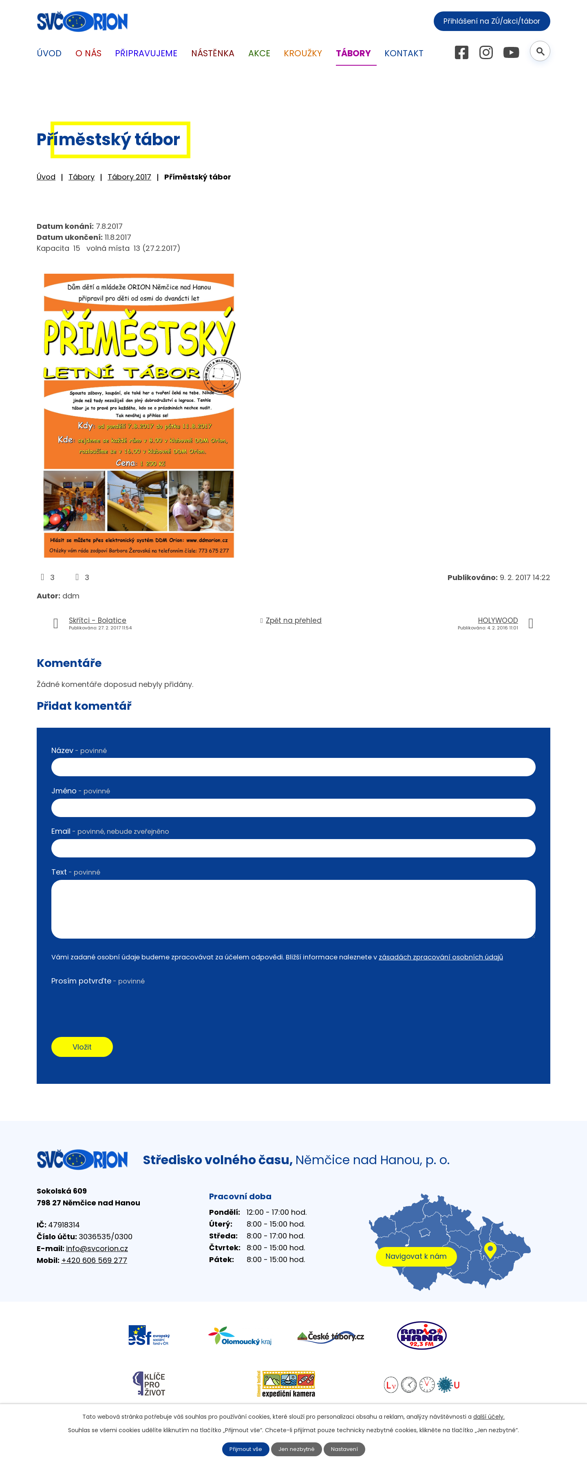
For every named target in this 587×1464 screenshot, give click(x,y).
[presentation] (113, 1005)
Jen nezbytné (297, 1449)
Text (75, 872)
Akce (259, 53)
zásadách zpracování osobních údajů (441, 957)
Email (110, 831)
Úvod (46, 177)
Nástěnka (212, 53)
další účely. (489, 1416)
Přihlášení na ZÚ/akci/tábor (488, 21)
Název (79, 750)
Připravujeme (146, 53)
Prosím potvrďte (98, 981)
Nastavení (347, 1449)
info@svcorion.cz (97, 1250)
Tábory (81, 177)
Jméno (80, 791)
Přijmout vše (243, 1449)
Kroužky (303, 53)
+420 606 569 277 (94, 1261)
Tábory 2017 (129, 177)
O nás (88, 53)
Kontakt (404, 53)
